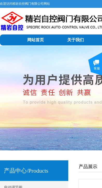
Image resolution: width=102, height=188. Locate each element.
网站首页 (35, 40)
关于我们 (75, 40)
